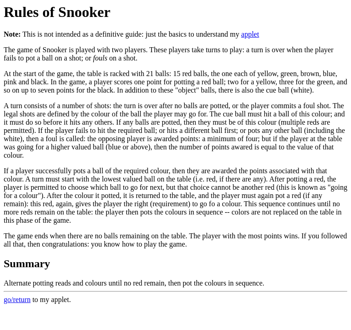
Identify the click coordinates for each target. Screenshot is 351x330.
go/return (17, 299)
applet (250, 34)
